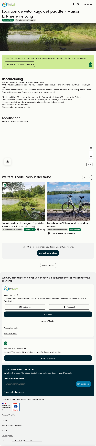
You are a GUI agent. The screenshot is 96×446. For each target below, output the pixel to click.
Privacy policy (7, 436)
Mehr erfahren (48, 358)
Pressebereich (11, 328)
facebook (71, 307)
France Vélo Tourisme (33, 441)
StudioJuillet (17, 441)
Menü (86, 4)
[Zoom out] (91, 156)
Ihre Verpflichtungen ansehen (20, 64)
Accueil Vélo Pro (8, 415)
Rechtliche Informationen (12, 425)
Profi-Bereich (10, 333)
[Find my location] (91, 148)
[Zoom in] (91, 153)
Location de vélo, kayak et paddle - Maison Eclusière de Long (23, 224)
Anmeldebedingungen (14, 392)
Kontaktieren (48, 265)
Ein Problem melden (48, 253)
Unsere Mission (48, 321)
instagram (27, 307)
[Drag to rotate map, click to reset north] (91, 160)
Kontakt (48, 314)
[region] (48, 145)
